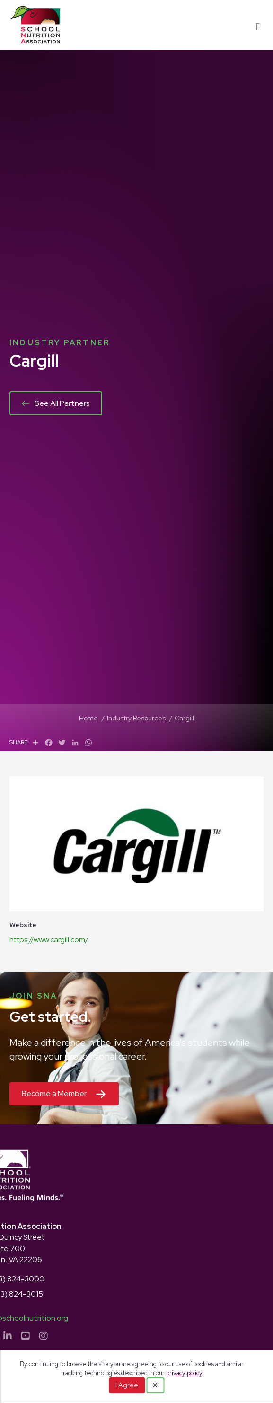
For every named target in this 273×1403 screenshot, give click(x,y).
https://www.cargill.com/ (48, 940)
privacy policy (184, 1373)
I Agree (126, 1385)
